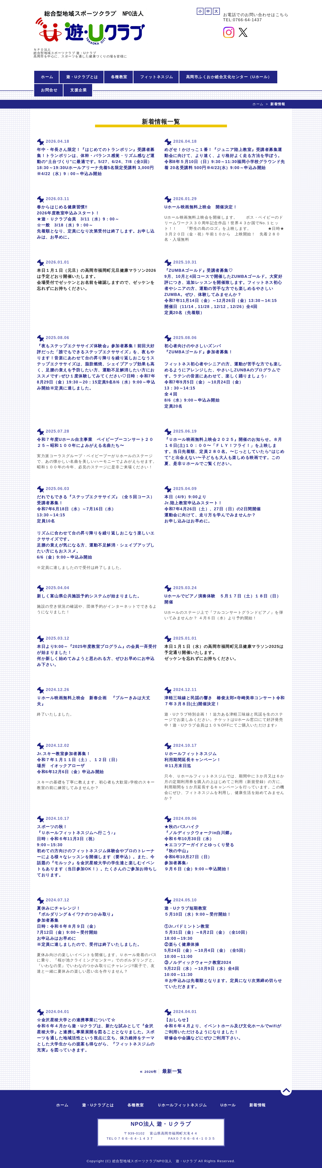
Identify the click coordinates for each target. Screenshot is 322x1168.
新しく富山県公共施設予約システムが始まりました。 (89, 596)
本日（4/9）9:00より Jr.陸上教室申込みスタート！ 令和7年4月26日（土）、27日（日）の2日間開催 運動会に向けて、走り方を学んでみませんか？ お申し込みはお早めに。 (212, 509)
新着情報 (257, 1105)
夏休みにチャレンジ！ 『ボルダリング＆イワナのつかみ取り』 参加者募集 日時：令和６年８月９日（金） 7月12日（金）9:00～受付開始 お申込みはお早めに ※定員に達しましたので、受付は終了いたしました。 (89, 926)
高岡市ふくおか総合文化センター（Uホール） (229, 77)
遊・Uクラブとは (82, 77)
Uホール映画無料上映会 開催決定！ (200, 207)
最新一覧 (172, 1071)
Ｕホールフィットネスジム (182, 1105)
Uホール (228, 1105)
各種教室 (119, 77)
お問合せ (49, 90)
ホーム (47, 77)
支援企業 (78, 90)
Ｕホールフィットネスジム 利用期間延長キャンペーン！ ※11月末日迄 (192, 759)
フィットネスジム (156, 77)
